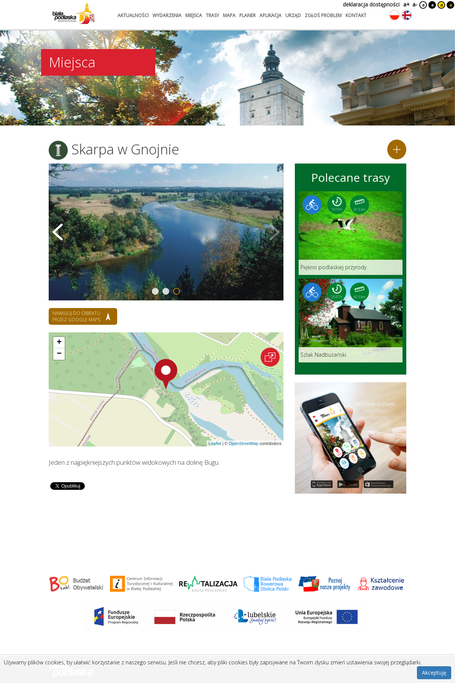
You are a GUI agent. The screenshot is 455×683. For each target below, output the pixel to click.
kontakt (355, 15)
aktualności (133, 15)
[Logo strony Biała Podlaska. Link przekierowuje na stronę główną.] (73, 13)
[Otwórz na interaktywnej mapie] (270, 357)
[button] (165, 374)
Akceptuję (434, 672)
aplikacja (270, 15)
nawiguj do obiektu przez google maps (76, 316)
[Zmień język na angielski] (406, 15)
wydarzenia (167, 15)
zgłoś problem (323, 15)
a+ (406, 4)
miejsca (193, 15)
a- (414, 4)
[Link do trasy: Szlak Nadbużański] (350, 320)
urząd (293, 15)
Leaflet (214, 443)
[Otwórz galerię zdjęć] (166, 232)
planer (247, 15)
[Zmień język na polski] (394, 15)
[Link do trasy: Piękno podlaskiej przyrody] (350, 233)
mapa (229, 15)
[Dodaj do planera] (396, 149)
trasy (212, 15)
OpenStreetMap (243, 443)
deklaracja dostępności (371, 4)
